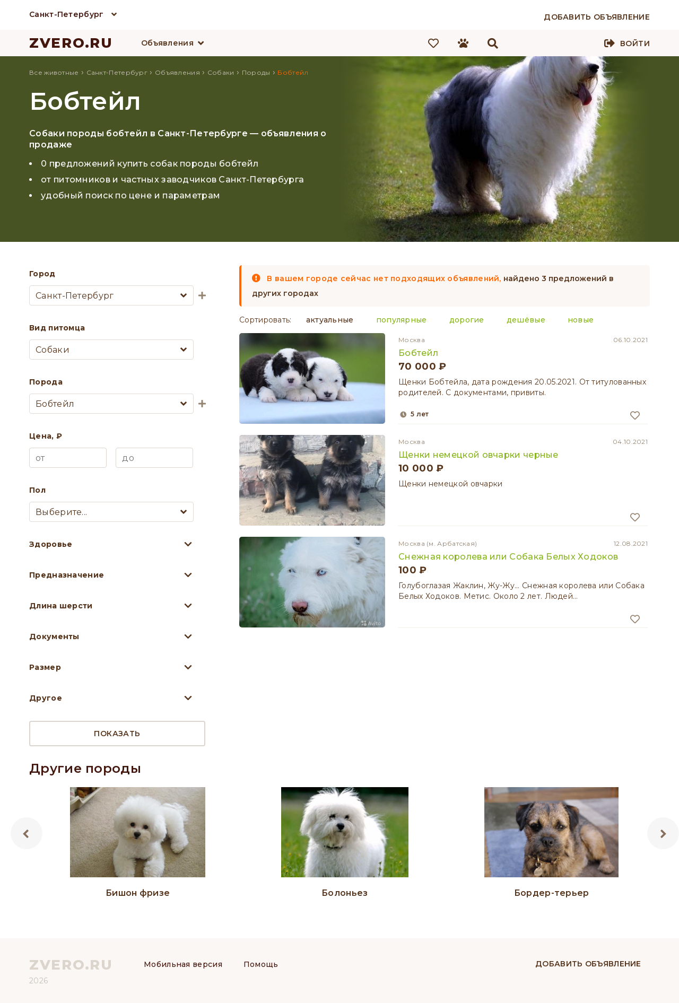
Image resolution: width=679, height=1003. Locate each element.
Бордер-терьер (551, 893)
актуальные (330, 320)
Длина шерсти (61, 605)
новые (581, 320)
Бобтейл (418, 353)
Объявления (167, 43)
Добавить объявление (588, 964)
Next (663, 833)
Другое (45, 698)
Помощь (260, 964)
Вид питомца (57, 328)
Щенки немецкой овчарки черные (478, 455)
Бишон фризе (138, 893)
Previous (26, 833)
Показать (117, 733)
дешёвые (526, 320)
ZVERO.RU (71, 42)
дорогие (466, 320)
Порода (46, 382)
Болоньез (344, 893)
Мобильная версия (183, 964)
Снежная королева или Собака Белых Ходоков (508, 557)
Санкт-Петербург (66, 14)
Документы (54, 636)
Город (42, 273)
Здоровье (50, 544)
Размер (45, 667)
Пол (37, 490)
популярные (401, 320)
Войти (635, 43)
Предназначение (66, 575)
